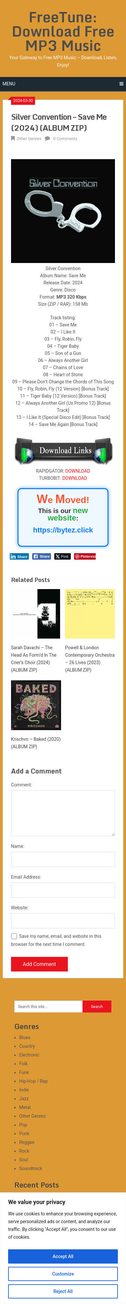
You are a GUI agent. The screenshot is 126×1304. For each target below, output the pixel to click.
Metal (25, 1107)
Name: (17, 846)
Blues (25, 1037)
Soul (23, 1159)
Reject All (62, 1291)
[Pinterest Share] (85, 556)
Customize (63, 1274)
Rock (24, 1151)
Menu (9, 83)
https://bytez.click (63, 530)
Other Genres (29, 138)
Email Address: (26, 877)
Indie (24, 1089)
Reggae (26, 1142)
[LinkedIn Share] (19, 556)
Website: (20, 907)
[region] (63, 1248)
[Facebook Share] (41, 556)
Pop (23, 1124)
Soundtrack (30, 1168)
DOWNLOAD (77, 471)
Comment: (21, 784)
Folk (23, 1063)
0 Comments (65, 138)
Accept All (63, 1256)
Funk (24, 1072)
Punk (24, 1133)
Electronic (29, 1054)
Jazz (24, 1098)
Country (27, 1046)
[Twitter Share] (62, 556)
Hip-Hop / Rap (33, 1081)
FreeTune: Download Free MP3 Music (63, 31)
